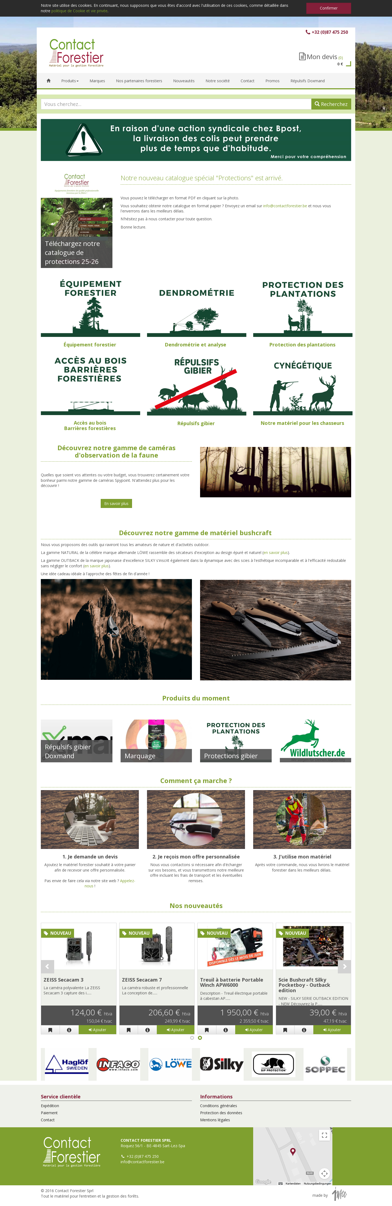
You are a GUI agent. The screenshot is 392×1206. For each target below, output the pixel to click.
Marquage (140, 755)
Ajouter (97, 1029)
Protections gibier (231, 755)
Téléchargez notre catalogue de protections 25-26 (72, 252)
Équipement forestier (89, 344)
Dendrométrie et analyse (195, 344)
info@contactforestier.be (285, 205)
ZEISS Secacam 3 (63, 979)
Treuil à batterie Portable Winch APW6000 (231, 982)
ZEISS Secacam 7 (142, 979)
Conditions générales (218, 1105)
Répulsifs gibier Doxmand (68, 751)
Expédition (50, 1105)
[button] (66, 1064)
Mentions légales (215, 1119)
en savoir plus (276, 552)
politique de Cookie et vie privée (79, 10)
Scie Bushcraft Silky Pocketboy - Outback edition (304, 985)
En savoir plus (116, 503)
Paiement (49, 1112)
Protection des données (221, 1112)
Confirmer (329, 8)
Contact (48, 1119)
